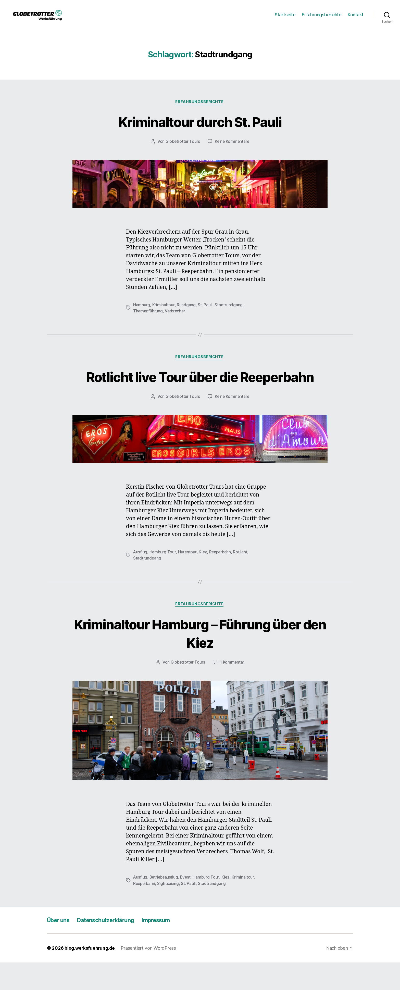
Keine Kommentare (232, 149)
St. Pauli (205, 312)
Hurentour (187, 579)
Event (186, 904)
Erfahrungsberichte (321, 18)
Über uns (60, 947)
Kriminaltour (164, 312)
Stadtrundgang (229, 312)
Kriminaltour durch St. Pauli (200, 129)
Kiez (203, 579)
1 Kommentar (232, 689)
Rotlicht (242, 579)
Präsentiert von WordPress (149, 975)
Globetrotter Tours (182, 149)
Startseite (285, 18)
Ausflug (140, 579)
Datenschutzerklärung (112, 947)
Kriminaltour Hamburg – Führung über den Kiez (200, 660)
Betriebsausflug (164, 904)
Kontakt (356, 18)
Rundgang (186, 312)
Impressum (167, 947)
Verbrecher (175, 319)
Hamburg (141, 312)
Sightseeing (169, 910)
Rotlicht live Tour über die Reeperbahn (200, 394)
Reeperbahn (220, 579)
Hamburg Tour (163, 579)
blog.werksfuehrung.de (90, 975)
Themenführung (148, 319)
